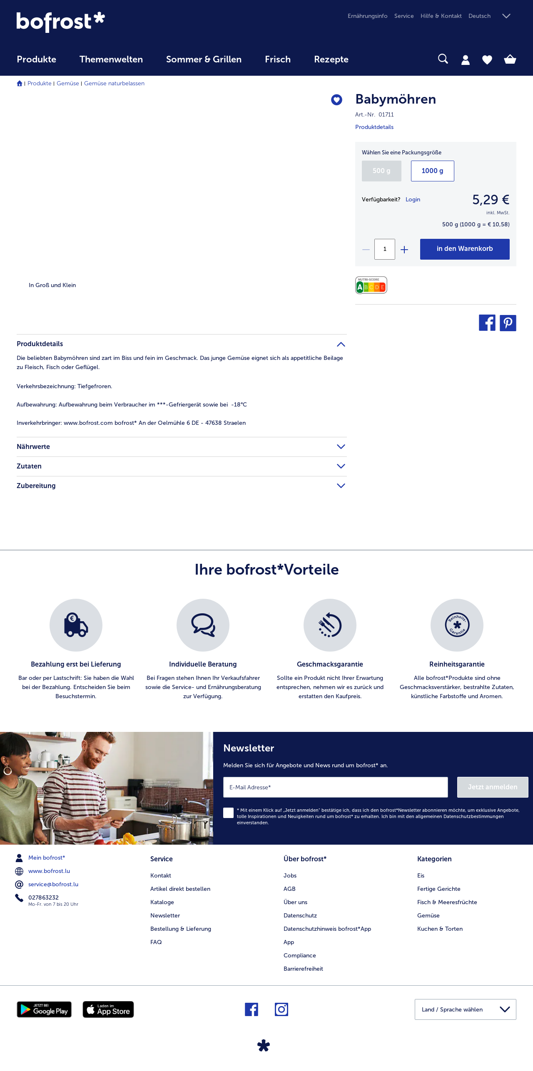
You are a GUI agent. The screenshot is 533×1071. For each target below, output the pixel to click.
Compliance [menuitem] (300, 955)
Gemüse (68, 83)
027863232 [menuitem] (38, 898)
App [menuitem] (289, 942)
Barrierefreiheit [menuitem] (303, 968)
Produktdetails (374, 127)
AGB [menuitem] (290, 888)
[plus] (404, 249)
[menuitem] (36, 63)
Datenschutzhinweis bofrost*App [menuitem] (327, 928)
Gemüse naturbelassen (114, 83)
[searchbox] (377, 58)
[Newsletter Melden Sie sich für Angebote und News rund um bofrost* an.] (373, 788)
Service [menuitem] (404, 16)
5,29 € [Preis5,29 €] (491, 200)
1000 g (432, 171)
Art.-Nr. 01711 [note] (374, 114)
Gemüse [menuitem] (428, 915)
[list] (266, 650)
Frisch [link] (278, 59)
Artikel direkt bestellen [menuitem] (180, 888)
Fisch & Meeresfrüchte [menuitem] (447, 902)
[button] (492, 16)
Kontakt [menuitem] (160, 875)
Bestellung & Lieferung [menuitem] (180, 928)
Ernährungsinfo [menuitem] (368, 16)
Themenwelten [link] (111, 59)
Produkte (39, 83)
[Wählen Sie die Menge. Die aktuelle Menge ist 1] (384, 249)
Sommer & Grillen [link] (204, 59)
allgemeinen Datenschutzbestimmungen (460, 816)
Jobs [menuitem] (290, 875)
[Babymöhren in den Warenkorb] (465, 249)
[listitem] (75, 650)
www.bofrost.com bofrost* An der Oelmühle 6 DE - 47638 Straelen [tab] (131, 422)
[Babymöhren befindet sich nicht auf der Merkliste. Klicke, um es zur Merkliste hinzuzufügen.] (336, 100)
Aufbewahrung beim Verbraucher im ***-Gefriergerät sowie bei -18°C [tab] (132, 404)
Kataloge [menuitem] (162, 902)
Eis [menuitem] (420, 875)
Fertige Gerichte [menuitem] (439, 888)
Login (413, 199)
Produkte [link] (36, 59)
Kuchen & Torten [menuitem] (440, 928)
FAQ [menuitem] (156, 942)
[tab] (466, 59)
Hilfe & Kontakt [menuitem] (441, 16)
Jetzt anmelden (493, 787)
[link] (92, 22)
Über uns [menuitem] (295, 902)
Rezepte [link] (331, 59)
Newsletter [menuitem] (165, 915)
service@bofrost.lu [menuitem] (47, 884)
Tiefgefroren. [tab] (64, 386)
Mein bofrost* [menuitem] (41, 858)
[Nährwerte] (373, 285)
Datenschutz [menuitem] (300, 915)
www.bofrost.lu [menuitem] (43, 871)
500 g (382, 171)
